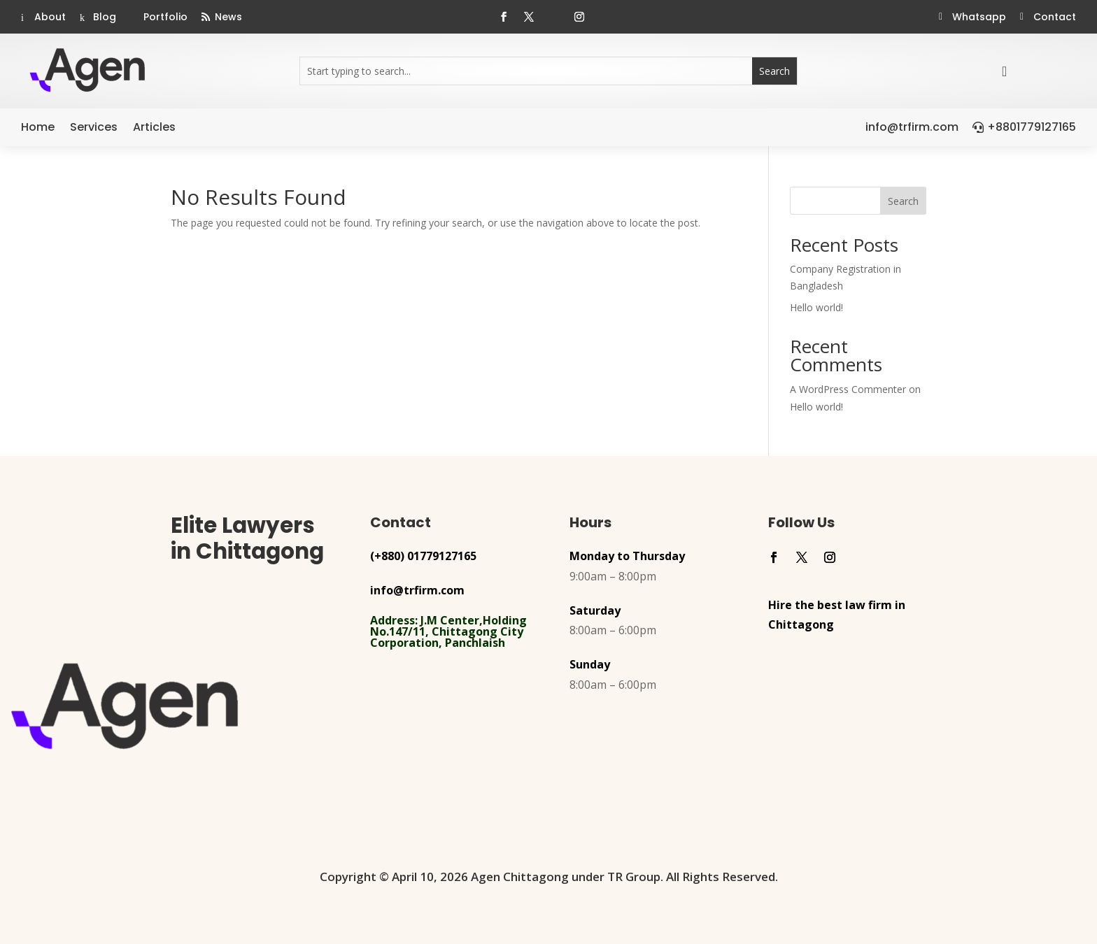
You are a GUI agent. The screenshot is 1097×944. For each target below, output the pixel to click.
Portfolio (165, 17)
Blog (104, 17)
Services (94, 127)
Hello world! (816, 307)
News (228, 17)
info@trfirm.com (911, 127)
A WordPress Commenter (848, 389)
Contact (1054, 17)
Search (903, 201)
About (50, 17)
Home (38, 127)
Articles (154, 127)
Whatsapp (979, 17)
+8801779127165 (1031, 127)
